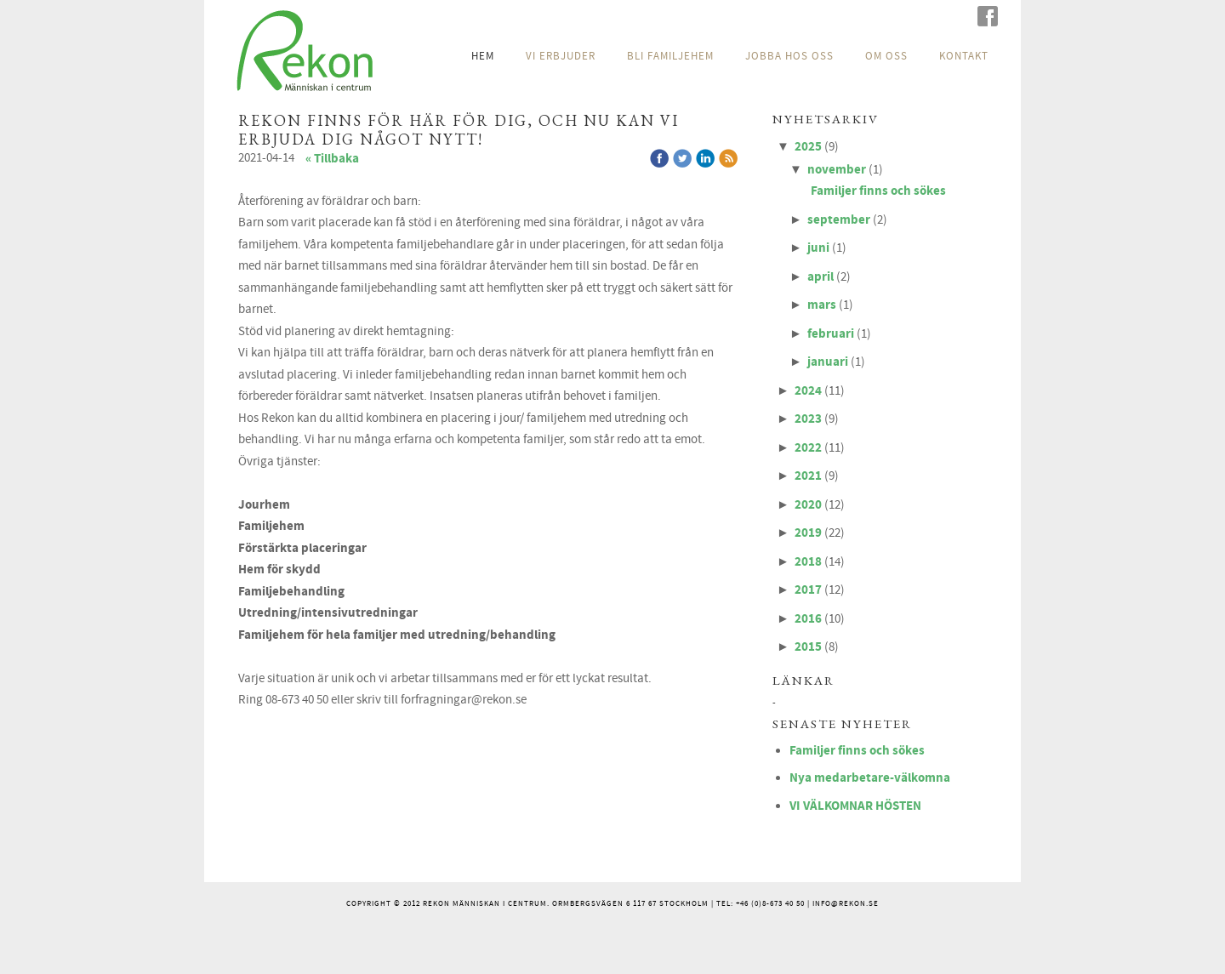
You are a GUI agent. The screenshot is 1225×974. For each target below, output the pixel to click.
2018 (808, 562)
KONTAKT (964, 56)
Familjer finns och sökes (878, 191)
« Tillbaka (332, 159)
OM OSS (886, 56)
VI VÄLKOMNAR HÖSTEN (855, 806)
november (836, 170)
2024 (808, 391)
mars (821, 305)
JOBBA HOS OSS (789, 56)
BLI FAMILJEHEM (670, 56)
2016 (808, 619)
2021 (808, 476)
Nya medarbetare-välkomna (869, 778)
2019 (808, 533)
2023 (808, 419)
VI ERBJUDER (560, 56)
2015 (808, 647)
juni (818, 248)
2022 (808, 448)
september (838, 220)
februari (830, 334)
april (820, 277)
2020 (808, 505)
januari (827, 362)
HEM (482, 56)
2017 (808, 590)
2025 (808, 147)
